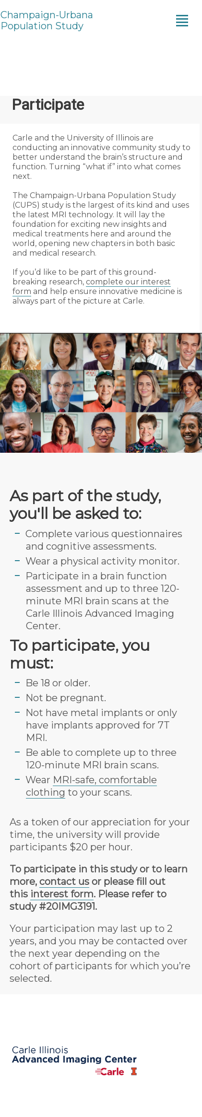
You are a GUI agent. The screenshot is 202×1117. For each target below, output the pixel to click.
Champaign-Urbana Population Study (46, 21)
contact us (64, 881)
